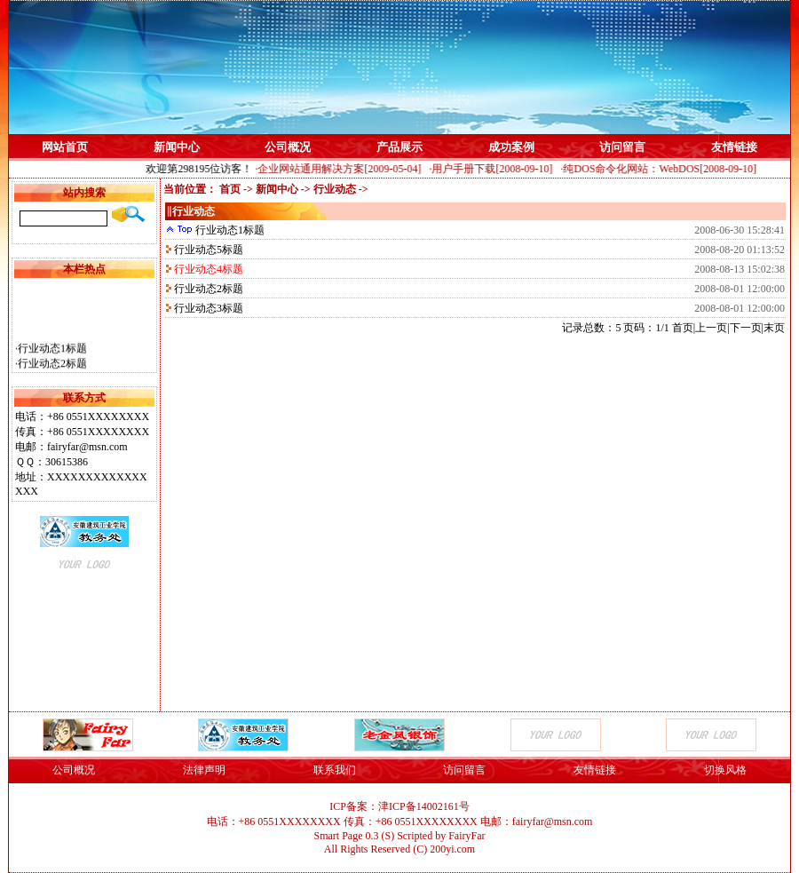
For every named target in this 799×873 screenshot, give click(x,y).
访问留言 (622, 147)
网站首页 (65, 147)
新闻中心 (177, 147)
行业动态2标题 (207, 288)
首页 (230, 189)
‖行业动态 (190, 211)
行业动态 (334, 189)
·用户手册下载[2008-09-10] (494, 169)
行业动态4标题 (207, 269)
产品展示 (399, 147)
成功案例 (511, 147)
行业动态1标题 (229, 230)
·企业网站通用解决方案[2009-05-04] (341, 169)
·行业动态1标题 (51, 351)
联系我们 (334, 770)
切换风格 (725, 770)
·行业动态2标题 (51, 367)
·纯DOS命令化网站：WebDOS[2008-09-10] (662, 169)
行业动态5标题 (207, 249)
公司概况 (288, 147)
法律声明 (204, 770)
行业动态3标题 (207, 308)
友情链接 (734, 147)
